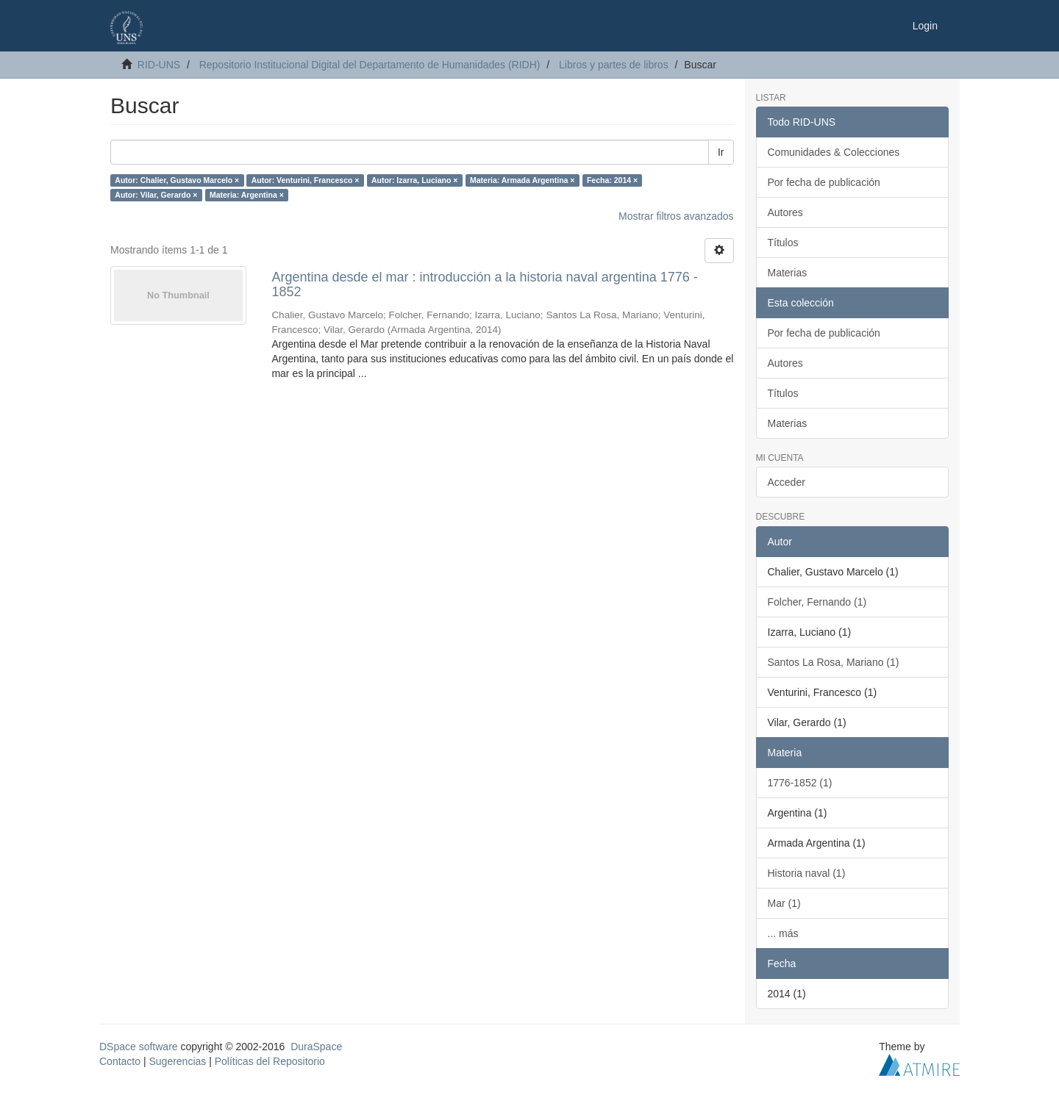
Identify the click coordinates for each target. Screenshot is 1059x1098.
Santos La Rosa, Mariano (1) (833, 662)
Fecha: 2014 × (612, 180)
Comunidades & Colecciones (834, 152)
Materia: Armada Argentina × (522, 180)
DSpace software (138, 1046)
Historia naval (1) (807, 873)
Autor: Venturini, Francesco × (306, 180)
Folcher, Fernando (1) (817, 602)
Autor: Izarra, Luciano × (414, 180)
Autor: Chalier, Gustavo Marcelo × (177, 180)
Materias (787, 273)
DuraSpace (316, 1046)
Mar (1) (784, 903)
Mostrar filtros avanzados (675, 216)
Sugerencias (177, 1061)
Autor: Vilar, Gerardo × (156, 194)
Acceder (786, 482)
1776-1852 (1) (800, 783)
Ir (721, 152)
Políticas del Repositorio (270, 1061)
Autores (785, 212)
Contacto (119, 1061)
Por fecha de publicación (824, 182)
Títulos (783, 242)
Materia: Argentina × (247, 194)
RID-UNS (159, 65)
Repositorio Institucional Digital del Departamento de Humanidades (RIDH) (370, 65)
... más (783, 933)
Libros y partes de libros (613, 65)
